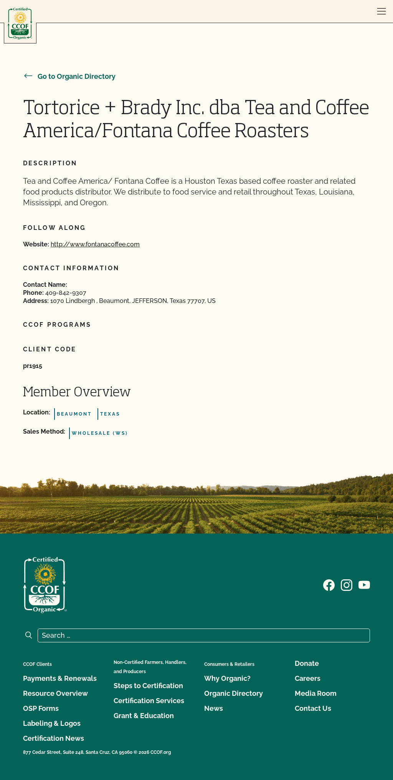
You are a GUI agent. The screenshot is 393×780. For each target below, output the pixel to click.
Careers (307, 678)
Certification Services (149, 701)
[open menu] (381, 11)
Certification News (53, 738)
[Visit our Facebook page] (329, 584)
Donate (307, 663)
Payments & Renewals (60, 678)
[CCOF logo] (20, 23)
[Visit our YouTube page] (364, 584)
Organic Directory (233, 693)
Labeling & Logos (52, 723)
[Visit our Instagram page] (346, 584)
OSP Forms (41, 708)
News (213, 708)
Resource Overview (55, 693)
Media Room (316, 693)
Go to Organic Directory (69, 76)
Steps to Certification (148, 686)
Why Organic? (227, 678)
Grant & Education (144, 716)
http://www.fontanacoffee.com (95, 244)
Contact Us (313, 708)
